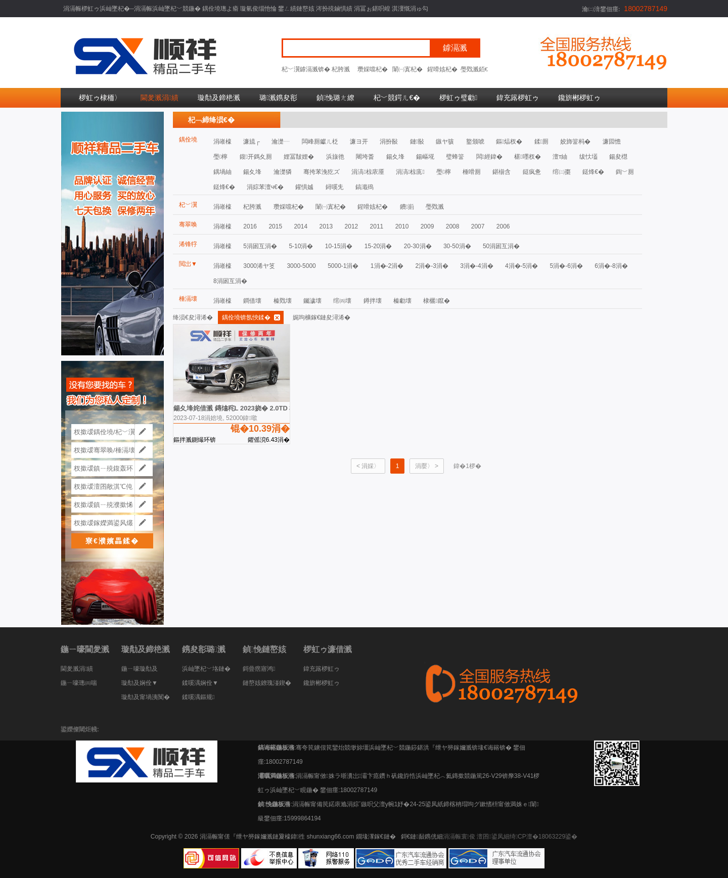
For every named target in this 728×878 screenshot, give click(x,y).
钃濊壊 (312, 300)
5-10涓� (301, 246)
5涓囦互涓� (260, 246)
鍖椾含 (501, 171)
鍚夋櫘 (618, 156)
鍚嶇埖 (425, 156)
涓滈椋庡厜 (367, 171)
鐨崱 (407, 206)
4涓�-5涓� (521, 265)
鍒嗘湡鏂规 (198, 697)
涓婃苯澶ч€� (265, 187)
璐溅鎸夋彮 (278, 98)
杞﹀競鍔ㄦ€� (397, 98)
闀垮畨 (365, 156)
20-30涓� (418, 246)
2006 (503, 226)
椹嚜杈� (527, 156)
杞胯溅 (341, 69)
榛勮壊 (402, 300)
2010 (402, 226)
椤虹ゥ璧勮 (458, 98)
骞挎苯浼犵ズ (321, 171)
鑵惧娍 (304, 187)
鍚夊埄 (395, 156)
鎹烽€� (593, 171)
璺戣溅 (470, 69)
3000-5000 (301, 265)
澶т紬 (560, 156)
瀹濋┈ (280, 141)
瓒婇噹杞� (372, 69)
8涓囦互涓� (230, 281)
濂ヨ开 (359, 141)
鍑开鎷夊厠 (256, 156)
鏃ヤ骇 (445, 141)
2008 (453, 226)
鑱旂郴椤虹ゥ (579, 98)
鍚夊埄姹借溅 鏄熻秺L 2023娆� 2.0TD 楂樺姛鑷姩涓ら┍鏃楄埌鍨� (275, 408)
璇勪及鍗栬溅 (219, 98)
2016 (250, 226)
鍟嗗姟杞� (442, 69)
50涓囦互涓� (501, 246)
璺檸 (220, 156)
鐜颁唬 (475, 141)
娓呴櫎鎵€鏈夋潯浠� (322, 317)
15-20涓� (378, 246)
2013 (326, 226)
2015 (275, 226)
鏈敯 (417, 141)
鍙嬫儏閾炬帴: (80, 729)
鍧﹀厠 (625, 171)
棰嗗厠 (472, 171)
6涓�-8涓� (611, 265)
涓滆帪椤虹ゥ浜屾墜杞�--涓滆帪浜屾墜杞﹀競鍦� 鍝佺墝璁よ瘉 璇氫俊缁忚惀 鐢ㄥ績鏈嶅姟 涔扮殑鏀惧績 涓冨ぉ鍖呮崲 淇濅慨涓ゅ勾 (245, 8)
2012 (351, 226)
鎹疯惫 (532, 171)
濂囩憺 (612, 141)
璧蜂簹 (455, 156)
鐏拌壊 (372, 300)
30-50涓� (457, 246)
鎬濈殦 (364, 187)
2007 (478, 226)
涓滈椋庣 (410, 171)
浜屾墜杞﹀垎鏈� (206, 668)
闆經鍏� (489, 156)
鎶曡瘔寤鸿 (259, 668)
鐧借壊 (252, 300)
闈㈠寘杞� (407, 69)
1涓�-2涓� (387, 265)
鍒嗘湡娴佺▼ (200, 682)
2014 (300, 226)
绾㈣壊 (342, 300)
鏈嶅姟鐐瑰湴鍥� (267, 682)
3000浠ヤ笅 (259, 265)
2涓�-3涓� (432, 265)
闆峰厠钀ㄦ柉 (320, 141)
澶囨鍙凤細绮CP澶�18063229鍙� (527, 836)
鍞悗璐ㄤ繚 (335, 98)
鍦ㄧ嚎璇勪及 (139, 668)
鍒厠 (541, 141)
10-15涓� (339, 246)
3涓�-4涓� (476, 265)
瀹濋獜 (283, 171)
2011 (377, 226)
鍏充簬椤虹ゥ (517, 98)
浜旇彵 (335, 156)
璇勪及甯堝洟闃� (145, 697)
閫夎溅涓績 (159, 98)
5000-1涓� (343, 265)
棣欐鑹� (436, 300)
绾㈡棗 (562, 171)
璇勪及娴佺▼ (139, 682)
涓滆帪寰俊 (459, 836)
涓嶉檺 (222, 141)
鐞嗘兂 (335, 187)
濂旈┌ (251, 141)
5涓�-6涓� (566, 265)
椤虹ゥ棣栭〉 (100, 98)
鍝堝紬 (222, 171)
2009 (427, 226)
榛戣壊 (283, 300)
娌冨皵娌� (299, 156)
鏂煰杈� (509, 141)
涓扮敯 (389, 141)
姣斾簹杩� (575, 141)
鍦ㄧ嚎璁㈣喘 (79, 682)
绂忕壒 (588, 156)
